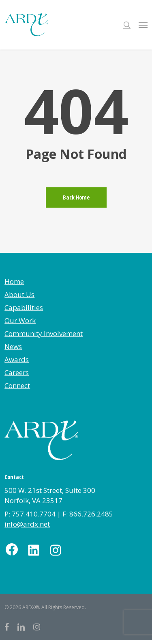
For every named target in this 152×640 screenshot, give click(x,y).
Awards (16, 359)
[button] (143, 25)
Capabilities (23, 307)
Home (14, 281)
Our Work (20, 320)
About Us (19, 294)
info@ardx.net (27, 524)
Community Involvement (43, 333)
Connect (17, 385)
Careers (16, 372)
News (13, 346)
